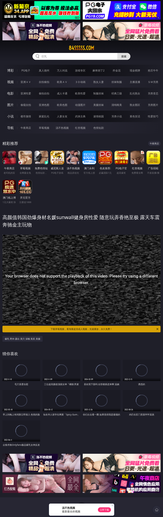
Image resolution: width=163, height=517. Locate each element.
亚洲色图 (44, 105)
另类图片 (153, 105)
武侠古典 (80, 116)
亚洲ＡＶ (26, 82)
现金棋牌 (135, 70)
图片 (10, 105)
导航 (10, 128)
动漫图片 (80, 105)
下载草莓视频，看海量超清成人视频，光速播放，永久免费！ (105, 329)
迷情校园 (98, 116)
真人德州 (44, 70)
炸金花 (117, 70)
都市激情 (26, 116)
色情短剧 (98, 128)
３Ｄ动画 (80, 82)
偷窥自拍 (26, 105)
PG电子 (26, 70)
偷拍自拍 (44, 93)
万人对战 (62, 70)
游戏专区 (80, 70)
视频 (10, 82)
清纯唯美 (116, 105)
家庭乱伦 (44, 116)
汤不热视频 (62, 128)
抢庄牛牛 (153, 70)
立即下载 (104, 509)
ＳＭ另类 (153, 82)
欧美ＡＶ (62, 82)
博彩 (10, 70)
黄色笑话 (135, 116)
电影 (10, 93)
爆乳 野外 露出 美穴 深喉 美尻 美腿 (22, 338)
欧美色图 (62, 105)
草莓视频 (44, 128)
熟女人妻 (98, 82)
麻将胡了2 (98, 70)
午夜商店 (26, 128)
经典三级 (116, 93)
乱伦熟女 (135, 93)
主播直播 (135, 82)
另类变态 (153, 93)
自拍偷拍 (44, 82)
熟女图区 (135, 105)
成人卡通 (62, 93)
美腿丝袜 (98, 105)
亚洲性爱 (26, 93)
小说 (10, 116)
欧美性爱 (80, 93)
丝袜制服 (116, 82)
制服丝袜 (98, 93)
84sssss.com (81, 48)
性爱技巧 (153, 116)
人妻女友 (62, 116)
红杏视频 (80, 128)
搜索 (123, 56)
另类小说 (116, 116)
